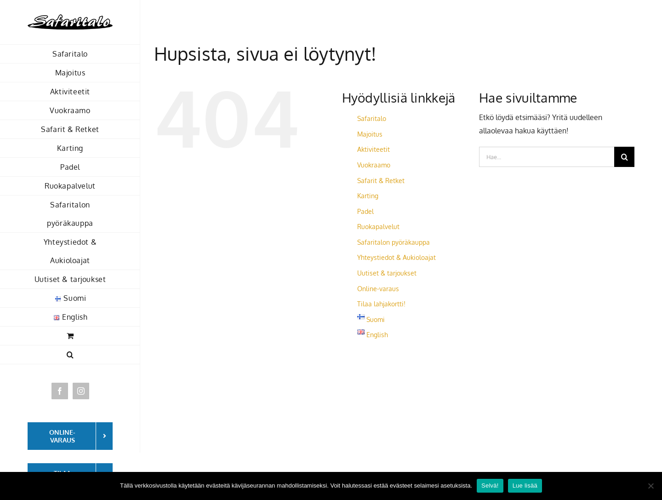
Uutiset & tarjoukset (387, 273)
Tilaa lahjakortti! (381, 304)
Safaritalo (371, 118)
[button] (70, 354)
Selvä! (490, 485)
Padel (365, 211)
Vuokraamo (373, 165)
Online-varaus (378, 289)
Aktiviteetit (373, 149)
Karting (367, 196)
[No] (650, 485)
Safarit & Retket (381, 180)
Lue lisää (525, 485)
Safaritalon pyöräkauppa (393, 242)
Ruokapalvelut (378, 226)
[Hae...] (546, 157)
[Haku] (624, 157)
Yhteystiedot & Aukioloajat (396, 257)
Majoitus (369, 134)
